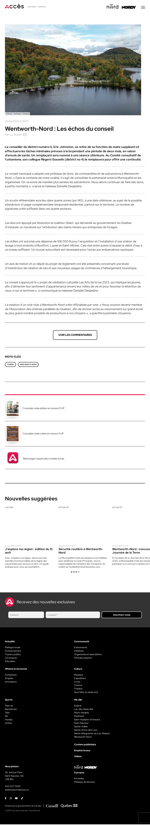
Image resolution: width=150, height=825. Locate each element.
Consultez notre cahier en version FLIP (43, 434)
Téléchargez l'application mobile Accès (43, 459)
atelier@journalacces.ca (17, 790)
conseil (10, 365)
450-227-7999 (12, 786)
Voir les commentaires (75, 335)
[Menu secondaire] (143, 8)
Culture (9, 508)
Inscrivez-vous (121, 615)
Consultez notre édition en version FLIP (44, 409)
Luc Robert (15, 135)
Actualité (64, 508)
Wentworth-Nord (28, 365)
